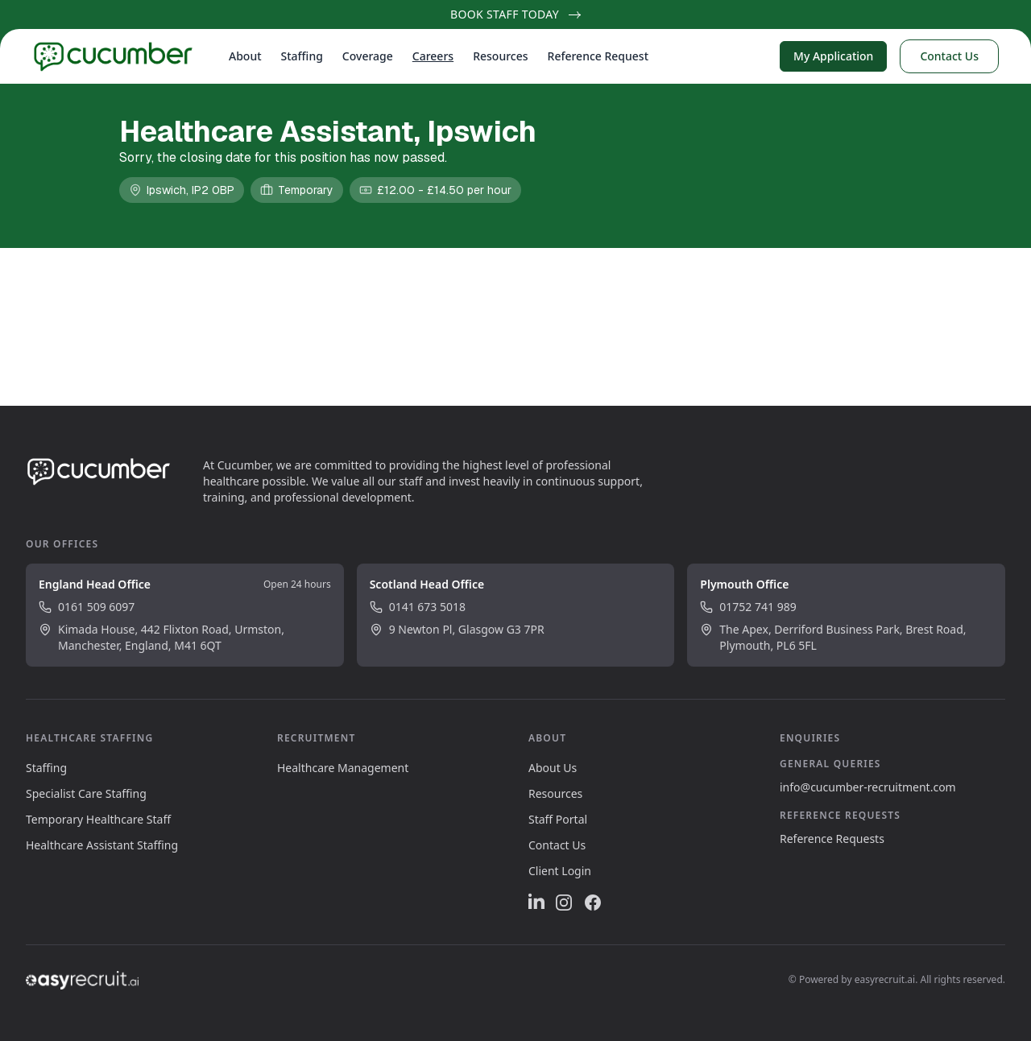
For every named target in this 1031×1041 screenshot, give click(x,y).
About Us (552, 767)
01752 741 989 (748, 606)
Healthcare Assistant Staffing (102, 845)
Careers (432, 56)
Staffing (302, 56)
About (245, 56)
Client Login (559, 870)
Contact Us (949, 56)
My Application (833, 56)
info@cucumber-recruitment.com (868, 787)
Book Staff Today (515, 14)
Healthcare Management (342, 767)
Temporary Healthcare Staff (98, 819)
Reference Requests (832, 838)
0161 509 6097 (87, 606)
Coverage (367, 56)
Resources (500, 56)
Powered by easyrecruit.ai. (858, 979)
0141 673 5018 (418, 606)
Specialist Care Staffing (86, 793)
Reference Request (598, 56)
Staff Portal (557, 819)
